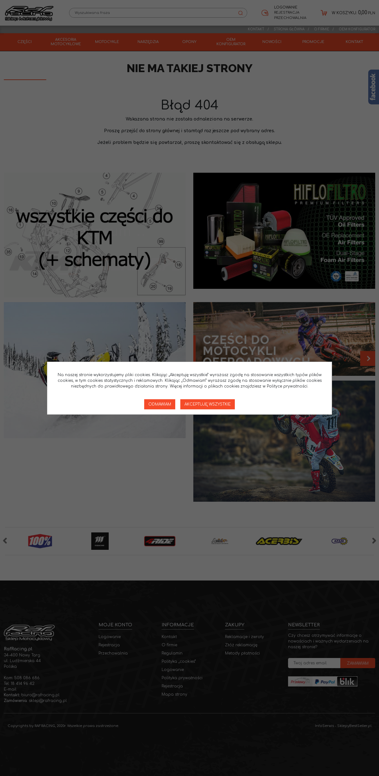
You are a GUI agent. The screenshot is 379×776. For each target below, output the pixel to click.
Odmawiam (159, 404)
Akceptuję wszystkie (207, 404)
